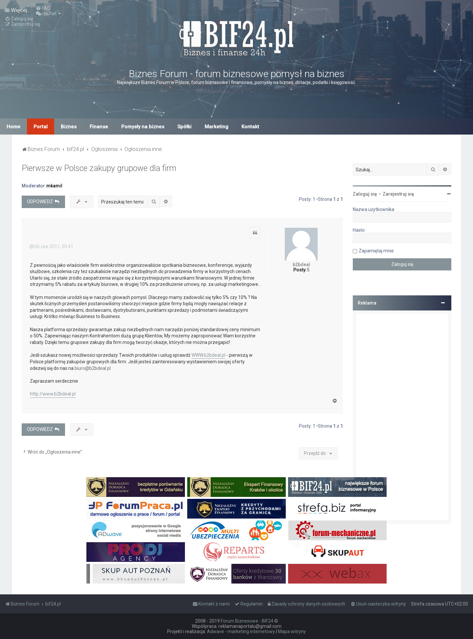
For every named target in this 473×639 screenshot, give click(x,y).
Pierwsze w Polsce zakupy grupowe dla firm (99, 168)
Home (13, 127)
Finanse (99, 127)
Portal (41, 127)
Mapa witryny (292, 631)
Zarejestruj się (398, 194)
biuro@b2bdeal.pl (93, 368)
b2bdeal (301, 264)
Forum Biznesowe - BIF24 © (249, 621)
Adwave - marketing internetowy (241, 631)
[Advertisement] (402, 417)
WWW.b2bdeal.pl (208, 355)
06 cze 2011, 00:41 (51, 246)
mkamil (54, 185)
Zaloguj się (365, 194)
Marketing (216, 127)
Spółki (184, 127)
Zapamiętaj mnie (376, 250)
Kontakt (250, 127)
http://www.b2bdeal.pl (53, 393)
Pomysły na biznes (142, 127)
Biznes (69, 127)
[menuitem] (43, 8)
